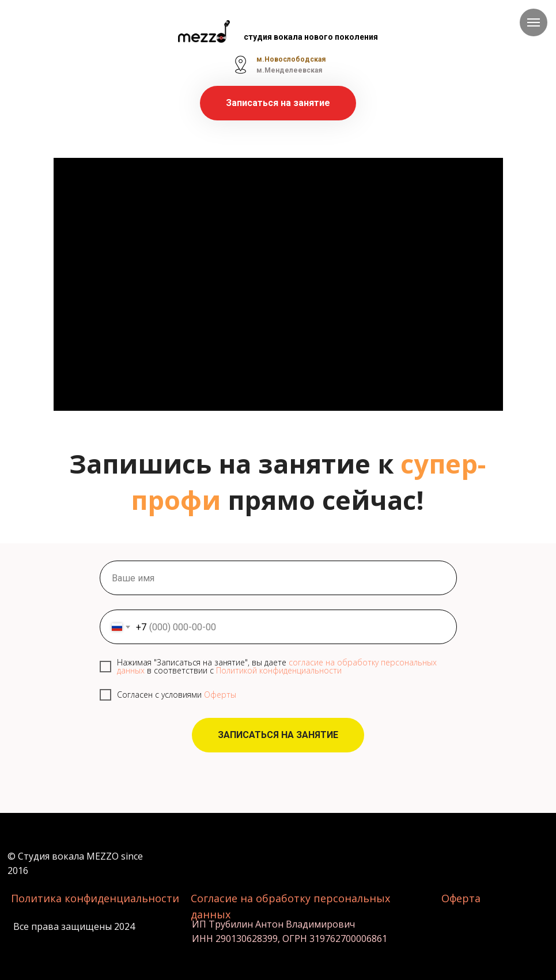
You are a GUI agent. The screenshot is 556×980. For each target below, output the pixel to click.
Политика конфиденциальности (95, 898)
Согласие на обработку (252, 898)
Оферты (220, 694)
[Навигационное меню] (533, 22)
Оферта (461, 898)
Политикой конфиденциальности (279, 670)
